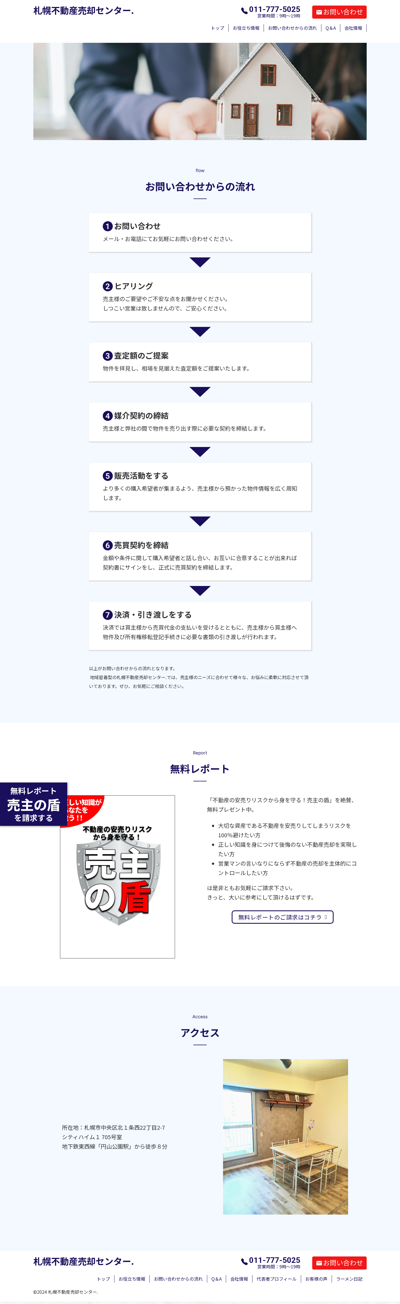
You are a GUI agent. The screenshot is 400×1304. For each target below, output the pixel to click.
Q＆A (331, 27)
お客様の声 (316, 1278)
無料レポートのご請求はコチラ (282, 917)
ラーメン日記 (349, 1278)
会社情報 (353, 27)
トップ (217, 27)
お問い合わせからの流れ (292, 27)
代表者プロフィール (277, 1278)
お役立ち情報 (246, 27)
